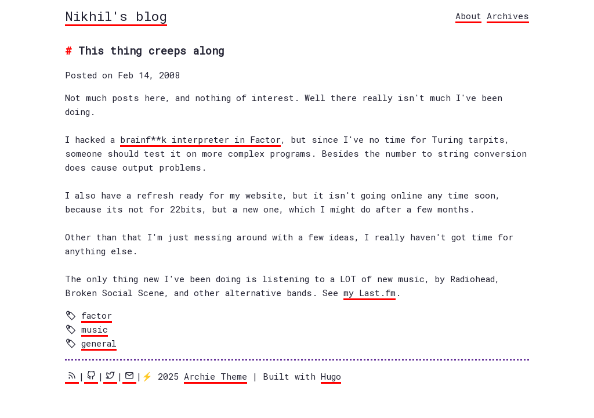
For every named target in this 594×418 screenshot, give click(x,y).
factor (96, 315)
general (99, 343)
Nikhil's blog (116, 15)
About (468, 15)
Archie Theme (215, 376)
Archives (508, 15)
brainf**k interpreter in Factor (200, 139)
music (94, 329)
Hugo (331, 376)
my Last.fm (369, 292)
